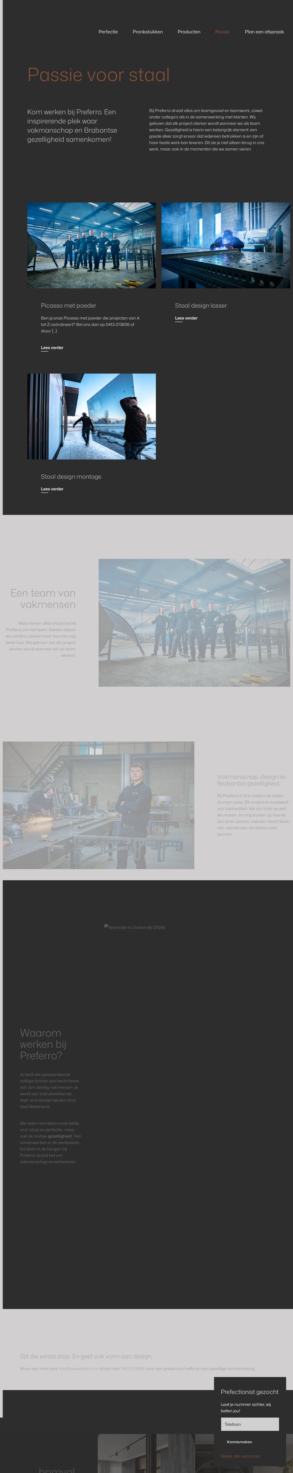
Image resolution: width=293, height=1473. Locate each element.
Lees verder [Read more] (52, 347)
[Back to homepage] (37, 32)
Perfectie (108, 31)
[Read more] (91, 245)
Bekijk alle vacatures (240, 1456)
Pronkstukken (148, 31)
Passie (222, 31)
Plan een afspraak (264, 31)
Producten (189, 31)
